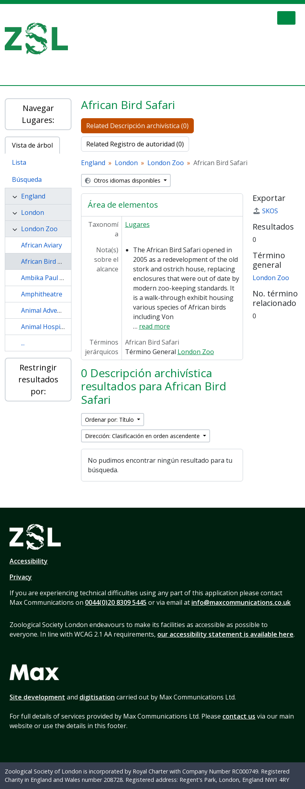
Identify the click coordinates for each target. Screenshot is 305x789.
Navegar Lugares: (38, 114)
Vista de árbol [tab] (32, 145)
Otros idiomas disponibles (123, 180)
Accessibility (29, 561)
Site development (37, 697)
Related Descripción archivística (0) (137, 125)
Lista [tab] (19, 162)
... (23, 343)
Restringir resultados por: (38, 379)
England (33, 196)
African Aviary (41, 245)
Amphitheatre (41, 294)
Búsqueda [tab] (27, 179)
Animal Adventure (47, 310)
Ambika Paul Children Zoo (59, 277)
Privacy (21, 577)
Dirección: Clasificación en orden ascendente (143, 436)
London (32, 212)
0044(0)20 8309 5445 (116, 602)
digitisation (97, 697)
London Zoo (39, 228)
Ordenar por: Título (110, 419)
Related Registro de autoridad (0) (135, 144)
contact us (238, 716)
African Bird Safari (48, 261)
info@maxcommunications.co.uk (241, 602)
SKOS (265, 211)
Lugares (137, 224)
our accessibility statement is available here (225, 634)
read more (154, 326)
